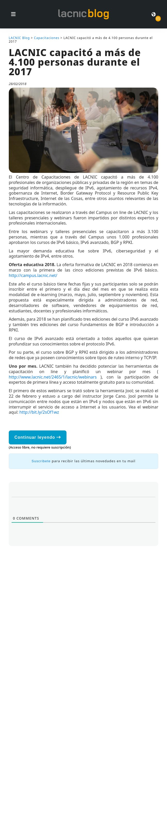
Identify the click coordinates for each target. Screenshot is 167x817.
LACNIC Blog (19, 38)
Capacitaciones (46, 38)
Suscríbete (41, 461)
